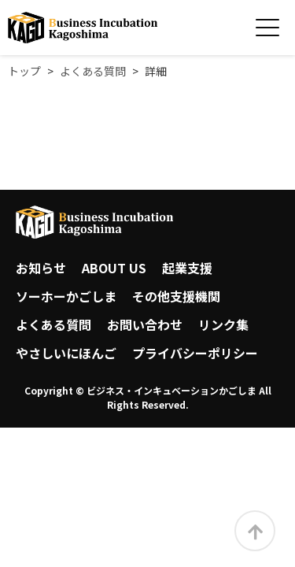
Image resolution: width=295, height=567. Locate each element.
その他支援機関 (176, 296)
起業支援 (187, 267)
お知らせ (41, 267)
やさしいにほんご (66, 352)
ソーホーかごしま (66, 296)
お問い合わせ (145, 324)
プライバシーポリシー (195, 352)
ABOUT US (114, 267)
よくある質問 (53, 324)
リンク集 (223, 324)
